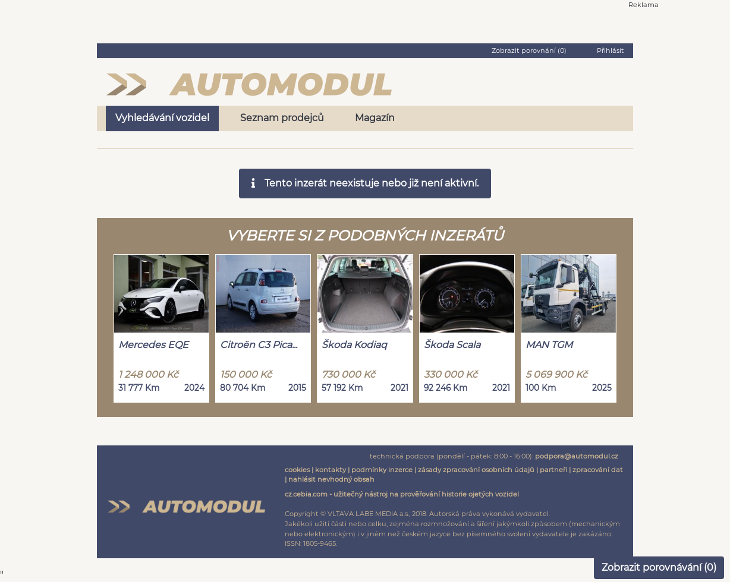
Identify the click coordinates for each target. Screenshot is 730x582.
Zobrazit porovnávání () (659, 567)
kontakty (330, 470)
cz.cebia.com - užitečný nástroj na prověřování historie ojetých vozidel (402, 494)
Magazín (375, 118)
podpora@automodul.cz (576, 456)
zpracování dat (597, 470)
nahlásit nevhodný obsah (331, 479)
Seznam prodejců (282, 118)
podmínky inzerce (382, 470)
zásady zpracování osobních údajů (476, 470)
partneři (553, 470)
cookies (297, 470)
